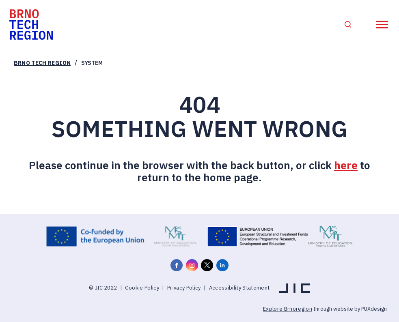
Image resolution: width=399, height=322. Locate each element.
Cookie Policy (142, 287)
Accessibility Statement (239, 287)
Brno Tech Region (42, 63)
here (346, 165)
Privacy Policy (184, 287)
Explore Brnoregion (287, 308)
